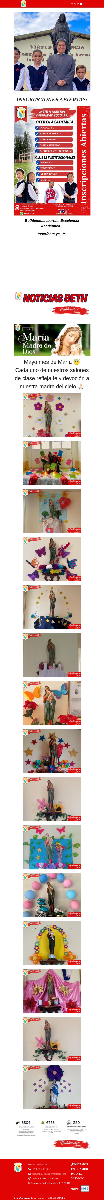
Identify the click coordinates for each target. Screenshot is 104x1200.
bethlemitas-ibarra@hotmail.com (48, 1173)
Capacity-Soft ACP (47, 1198)
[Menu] (15, 4)
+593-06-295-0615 (41, 1169)
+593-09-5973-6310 (41, 1164)
